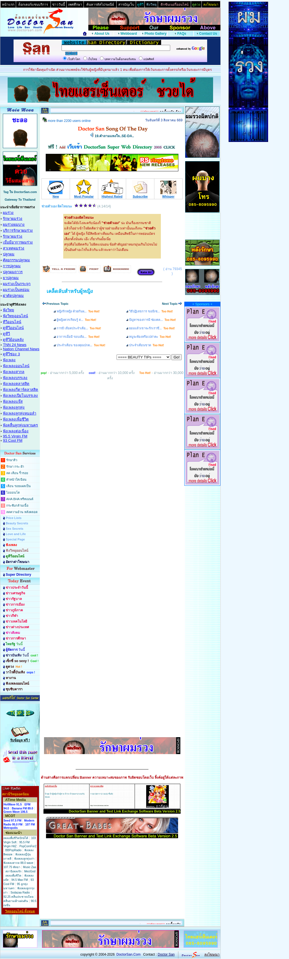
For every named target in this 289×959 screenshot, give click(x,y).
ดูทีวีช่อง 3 (11, 354)
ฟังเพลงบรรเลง (15, 378)
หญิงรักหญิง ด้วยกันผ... (78, 311)
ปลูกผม (8, 254)
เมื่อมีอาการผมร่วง (18, 242)
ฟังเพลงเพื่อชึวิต (16, 419)
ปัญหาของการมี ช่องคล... (152, 319)
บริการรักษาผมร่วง (18, 230)
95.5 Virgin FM (15, 436)
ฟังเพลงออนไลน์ (16, 366)
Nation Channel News (21, 349)
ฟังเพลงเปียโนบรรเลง (20, 395)
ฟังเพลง (9, 360)
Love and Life (16, 534)
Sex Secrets (14, 528)
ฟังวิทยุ (8, 310)
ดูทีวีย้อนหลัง (13, 340)
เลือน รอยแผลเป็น (18, 486)
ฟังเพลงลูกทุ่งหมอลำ (19, 413)
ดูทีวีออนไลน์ (13, 328)
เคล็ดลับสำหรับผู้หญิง (70, 291)
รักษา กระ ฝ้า (15, 466)
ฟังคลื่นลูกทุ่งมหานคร (20, 425)
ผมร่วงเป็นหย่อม (16, 290)
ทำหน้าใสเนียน (16, 479)
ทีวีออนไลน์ (12, 322)
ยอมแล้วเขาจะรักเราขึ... (152, 328)
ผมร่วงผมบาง (14, 224)
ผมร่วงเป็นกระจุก (16, 284)
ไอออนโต (13, 492)
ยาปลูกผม (11, 278)
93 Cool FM (12, 440)
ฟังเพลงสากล (13, 372)
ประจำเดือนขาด (146, 345)
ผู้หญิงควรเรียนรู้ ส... (76, 319)
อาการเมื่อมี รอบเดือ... (78, 336)
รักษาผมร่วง (12, 218)
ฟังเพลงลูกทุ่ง (14, 407)
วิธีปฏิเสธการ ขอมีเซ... (151, 311)
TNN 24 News (14, 345)
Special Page (15, 539)
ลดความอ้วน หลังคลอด (22, 512)
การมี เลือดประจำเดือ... (78, 328)
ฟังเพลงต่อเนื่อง (16, 431)
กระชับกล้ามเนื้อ (17, 505)
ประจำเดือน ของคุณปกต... (80, 345)
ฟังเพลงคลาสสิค (16, 384)
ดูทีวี (6, 334)
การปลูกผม (12, 266)
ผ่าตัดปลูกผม (13, 296)
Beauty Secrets (17, 523)
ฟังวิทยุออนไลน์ (15, 316)
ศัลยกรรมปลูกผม (16, 260)
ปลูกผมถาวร (13, 272)
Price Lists (13, 518)
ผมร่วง (8, 213)
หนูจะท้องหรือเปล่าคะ (150, 336)
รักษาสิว (11, 460)
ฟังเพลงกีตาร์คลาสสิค (20, 389)
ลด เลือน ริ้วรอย (17, 473)
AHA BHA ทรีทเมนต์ (19, 499)
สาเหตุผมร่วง (13, 248)
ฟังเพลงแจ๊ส (13, 401)
